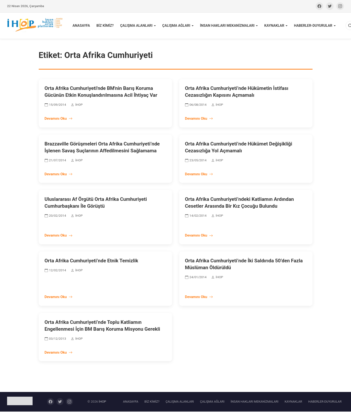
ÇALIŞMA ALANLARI (138, 26)
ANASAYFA (84, 26)
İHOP (102, 403)
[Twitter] (330, 6)
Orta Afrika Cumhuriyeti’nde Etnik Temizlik (91, 262)
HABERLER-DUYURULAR (310, 26)
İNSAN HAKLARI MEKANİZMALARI (226, 26)
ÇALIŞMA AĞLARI (176, 26)
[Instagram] (340, 6)
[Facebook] (319, 6)
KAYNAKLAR (272, 26)
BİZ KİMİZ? (107, 26)
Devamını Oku (58, 120)
